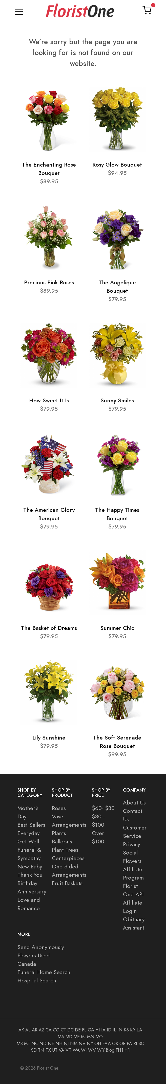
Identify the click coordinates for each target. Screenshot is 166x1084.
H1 (127, 1050)
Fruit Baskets (67, 883)
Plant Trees (65, 850)
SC (141, 1044)
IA (103, 1030)
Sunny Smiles (117, 400)
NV (82, 1044)
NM (73, 1044)
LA (139, 1030)
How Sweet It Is (49, 400)
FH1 (119, 1050)
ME (77, 1037)
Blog (110, 1050)
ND (43, 1044)
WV (92, 1050)
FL (84, 1030)
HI (97, 1030)
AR (34, 1030)
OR (122, 1044)
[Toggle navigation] (19, 10)
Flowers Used (33, 955)
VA (61, 1050)
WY (101, 1050)
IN (119, 1030)
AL (28, 1030)
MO (99, 1037)
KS (126, 1030)
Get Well (28, 841)
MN (90, 1037)
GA (91, 1030)
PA (129, 1044)
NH (59, 1044)
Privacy (131, 844)
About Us (134, 802)
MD (69, 1037)
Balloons (62, 841)
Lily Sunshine (48, 738)
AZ (41, 1030)
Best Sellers (31, 825)
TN (41, 1050)
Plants (59, 833)
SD (34, 1050)
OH (97, 1044)
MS (20, 1044)
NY (90, 1044)
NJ (66, 1044)
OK (115, 1044)
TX (48, 1050)
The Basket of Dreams (49, 628)
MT (27, 1044)
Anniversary (31, 891)
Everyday (28, 833)
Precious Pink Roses (49, 282)
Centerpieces (68, 858)
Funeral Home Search (43, 972)
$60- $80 (103, 808)
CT (63, 1030)
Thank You (30, 875)
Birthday (27, 883)
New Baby (29, 866)
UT (54, 1050)
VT (68, 1050)
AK (21, 1030)
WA (76, 1050)
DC (70, 1030)
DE (78, 1030)
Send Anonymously (40, 947)
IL (114, 1030)
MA (61, 1037)
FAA (106, 1044)
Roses (59, 808)
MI (83, 1037)
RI (135, 1044)
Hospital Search (36, 980)
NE (51, 1044)
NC (34, 1044)
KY (132, 1030)
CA (49, 1030)
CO (56, 1030)
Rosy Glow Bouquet (117, 165)
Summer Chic (117, 628)
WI (84, 1050)
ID (109, 1030)
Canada (26, 964)
